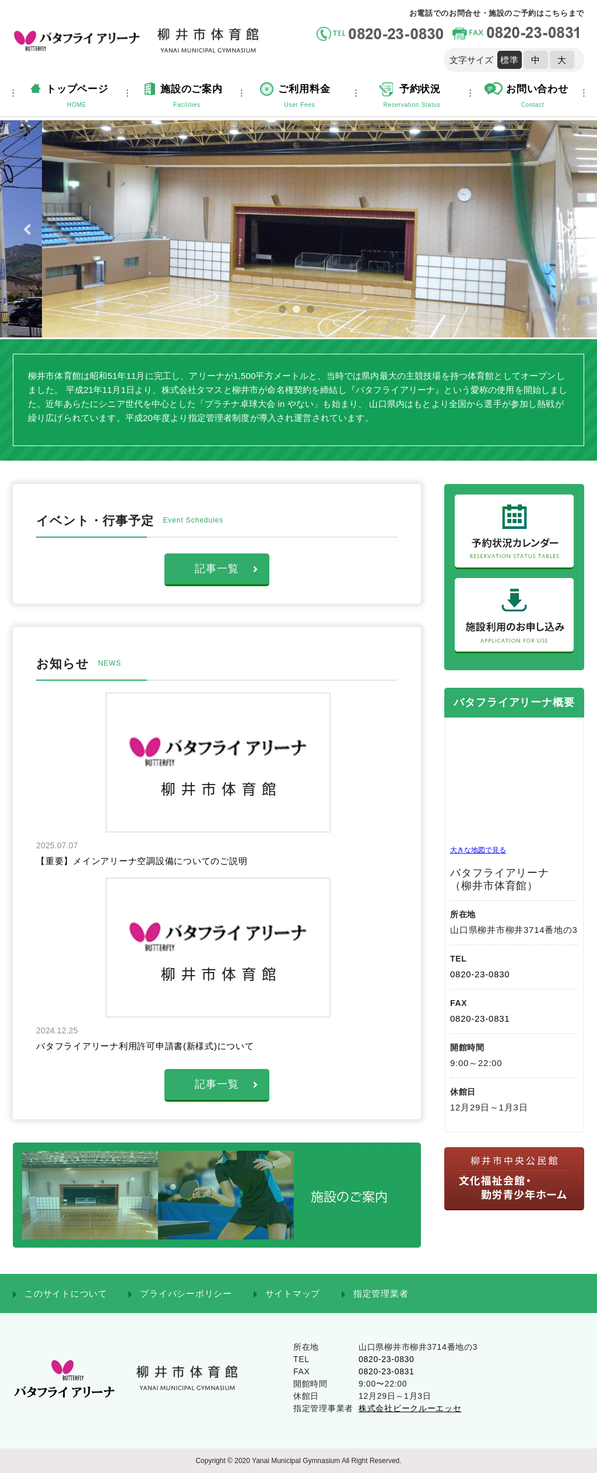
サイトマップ (293, 1293)
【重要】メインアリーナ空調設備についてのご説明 (141, 861)
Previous (30, 229)
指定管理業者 (381, 1293)
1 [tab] (287, 314)
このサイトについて (65, 1293)
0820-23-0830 (480, 974)
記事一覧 (226, 568)
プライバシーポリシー (186, 1293)
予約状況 (412, 96)
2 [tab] (301, 314)
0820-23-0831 (480, 1018)
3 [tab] (315, 314)
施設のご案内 (187, 96)
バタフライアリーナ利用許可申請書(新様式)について (145, 1046)
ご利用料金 (299, 96)
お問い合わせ (533, 96)
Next (567, 229)
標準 (509, 60)
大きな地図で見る (478, 850)
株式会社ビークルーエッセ (410, 1408)
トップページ (77, 96)
